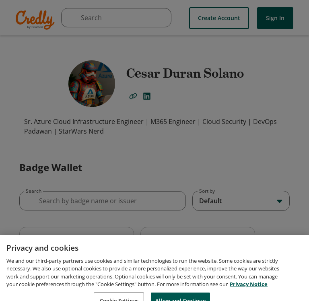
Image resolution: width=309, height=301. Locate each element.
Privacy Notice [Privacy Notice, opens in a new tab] (249, 292)
